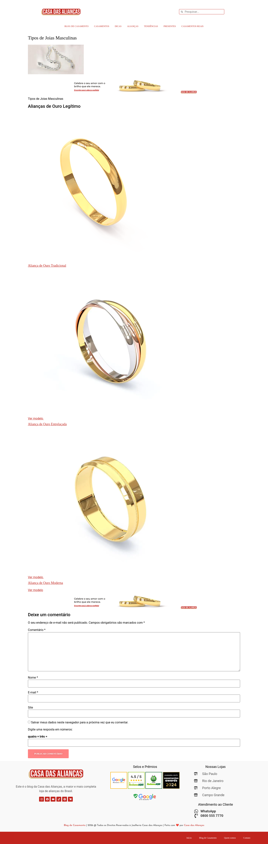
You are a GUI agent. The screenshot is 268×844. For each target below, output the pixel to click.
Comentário (36, 629)
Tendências (151, 26)
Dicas (118, 26)
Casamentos (101, 26)
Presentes (170, 26)
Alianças (132, 26)
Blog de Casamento (76, 26)
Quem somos (230, 838)
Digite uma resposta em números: (50, 729)
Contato (246, 838)
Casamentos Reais (192, 26)
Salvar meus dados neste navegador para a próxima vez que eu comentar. (79, 722)
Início (189, 838)
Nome (33, 677)
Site (30, 707)
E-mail (33, 692)
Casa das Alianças (194, 825)
